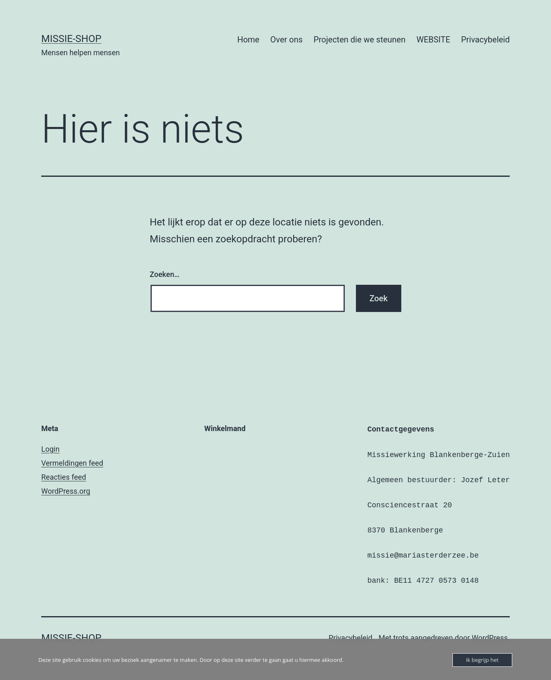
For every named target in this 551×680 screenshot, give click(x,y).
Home (248, 40)
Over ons (286, 40)
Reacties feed (63, 477)
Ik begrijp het (482, 660)
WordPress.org (65, 491)
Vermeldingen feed (72, 463)
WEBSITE (433, 40)
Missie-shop (71, 39)
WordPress (490, 637)
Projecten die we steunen (359, 40)
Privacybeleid (485, 40)
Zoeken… (164, 274)
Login (50, 449)
